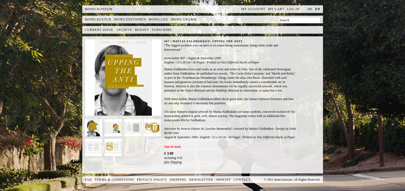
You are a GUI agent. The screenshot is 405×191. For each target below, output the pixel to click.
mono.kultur (98, 19)
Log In (293, 9)
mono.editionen (130, 19)
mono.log (158, 19)
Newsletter (201, 179)
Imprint (223, 179)
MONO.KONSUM (99, 9)
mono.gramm (184, 19)
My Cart (276, 9)
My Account (253, 9)
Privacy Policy (152, 179)
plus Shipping (173, 162)
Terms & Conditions (114, 179)
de (310, 9)
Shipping (178, 179)
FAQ (88, 179)
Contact (242, 179)
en (317, 9)
